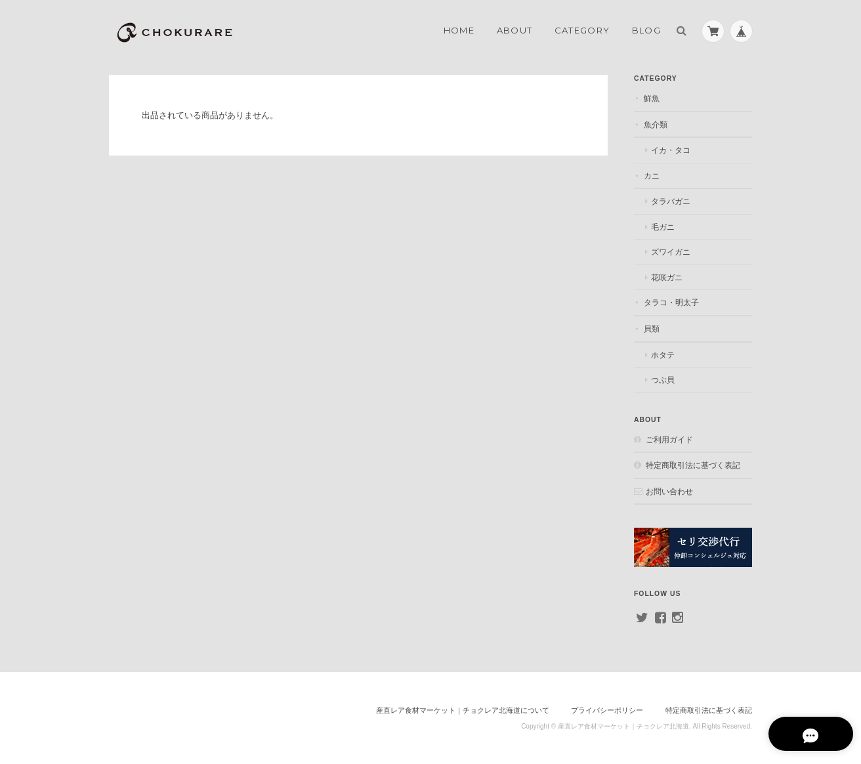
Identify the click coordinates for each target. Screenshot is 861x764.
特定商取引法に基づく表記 (693, 465)
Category (582, 30)
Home (459, 30)
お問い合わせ (669, 491)
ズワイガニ (670, 251)
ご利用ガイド (669, 439)
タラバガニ (670, 201)
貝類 (652, 328)
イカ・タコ (670, 150)
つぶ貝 (663, 379)
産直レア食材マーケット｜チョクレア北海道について (462, 710)
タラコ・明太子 (671, 302)
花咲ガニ (666, 277)
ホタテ (663, 354)
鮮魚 (652, 98)
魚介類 (655, 124)
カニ (652, 175)
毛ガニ (663, 227)
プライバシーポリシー (607, 710)
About (515, 30)
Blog (646, 30)
